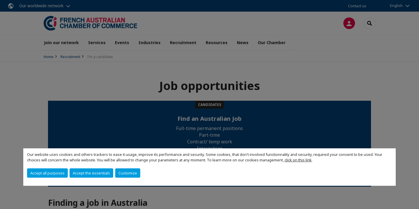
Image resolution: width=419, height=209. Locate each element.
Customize (127, 173)
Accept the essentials (91, 173)
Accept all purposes (47, 173)
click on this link (298, 160)
